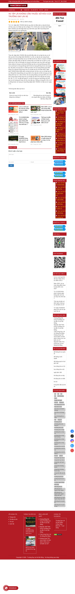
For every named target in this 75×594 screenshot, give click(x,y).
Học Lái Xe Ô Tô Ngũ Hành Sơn (60, 193)
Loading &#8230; (60, 36)
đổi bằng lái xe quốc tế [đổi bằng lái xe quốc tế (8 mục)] (60, 501)
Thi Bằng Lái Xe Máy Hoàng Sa (60, 150)
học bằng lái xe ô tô (59, 366)
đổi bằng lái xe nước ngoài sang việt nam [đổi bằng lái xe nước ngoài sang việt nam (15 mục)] (60, 498)
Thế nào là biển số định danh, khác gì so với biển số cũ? (41, 120)
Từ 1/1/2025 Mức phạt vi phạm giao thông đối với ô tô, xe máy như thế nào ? (18, 120)
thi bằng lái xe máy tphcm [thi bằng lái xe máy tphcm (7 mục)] (59, 443)
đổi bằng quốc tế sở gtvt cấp (59, 362)
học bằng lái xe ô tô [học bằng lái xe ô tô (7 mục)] (59, 404)
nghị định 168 (58, 372)
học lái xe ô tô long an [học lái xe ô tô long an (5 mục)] (59, 413)
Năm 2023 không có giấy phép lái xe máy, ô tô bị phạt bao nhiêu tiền (41, 139)
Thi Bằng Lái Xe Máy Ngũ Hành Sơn (60, 123)
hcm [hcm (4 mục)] (56, 398)
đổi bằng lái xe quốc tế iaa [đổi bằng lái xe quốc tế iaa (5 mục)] (60, 505)
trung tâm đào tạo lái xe (18, 88)
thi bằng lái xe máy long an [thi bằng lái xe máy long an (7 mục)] (59, 439)
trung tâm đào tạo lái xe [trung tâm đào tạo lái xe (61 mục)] (60, 473)
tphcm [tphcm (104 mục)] (60, 455)
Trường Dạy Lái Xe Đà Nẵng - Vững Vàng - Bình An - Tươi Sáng (60, 524)
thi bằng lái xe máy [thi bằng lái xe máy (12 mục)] (59, 429)
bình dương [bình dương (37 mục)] (60, 396)
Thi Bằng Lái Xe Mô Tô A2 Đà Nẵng (59, 321)
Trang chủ (26, 10)
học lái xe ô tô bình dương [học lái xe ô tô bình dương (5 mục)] (59, 409)
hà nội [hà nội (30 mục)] (56, 402)
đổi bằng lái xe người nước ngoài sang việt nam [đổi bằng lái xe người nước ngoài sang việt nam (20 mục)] (59, 494)
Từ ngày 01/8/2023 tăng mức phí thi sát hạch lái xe (18, 139)
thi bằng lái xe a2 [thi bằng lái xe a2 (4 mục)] (59, 427)
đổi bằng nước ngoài (58, 357)
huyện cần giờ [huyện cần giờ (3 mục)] (58, 400)
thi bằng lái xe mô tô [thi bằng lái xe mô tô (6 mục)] (60, 446)
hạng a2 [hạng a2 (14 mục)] (61, 402)
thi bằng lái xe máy (59, 375)
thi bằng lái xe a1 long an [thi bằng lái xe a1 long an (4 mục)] (59, 424)
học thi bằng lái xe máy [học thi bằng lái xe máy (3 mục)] (59, 416)
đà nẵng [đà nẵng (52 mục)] (57, 484)
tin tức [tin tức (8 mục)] (56, 455)
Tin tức (41, 10)
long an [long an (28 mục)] (60, 419)
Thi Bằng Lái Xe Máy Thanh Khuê (60, 112)
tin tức (55, 381)
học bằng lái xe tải (59, 369)
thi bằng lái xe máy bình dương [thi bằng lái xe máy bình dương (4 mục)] (59, 436)
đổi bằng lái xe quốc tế (59, 352)
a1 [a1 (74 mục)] (55, 394)
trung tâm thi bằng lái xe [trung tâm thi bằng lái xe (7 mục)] (59, 466)
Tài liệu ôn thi (34, 10)
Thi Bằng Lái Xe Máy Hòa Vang (60, 144)
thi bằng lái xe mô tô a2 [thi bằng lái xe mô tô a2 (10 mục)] (60, 449)
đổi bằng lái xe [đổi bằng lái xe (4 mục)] (58, 486)
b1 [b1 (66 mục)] (61, 394)
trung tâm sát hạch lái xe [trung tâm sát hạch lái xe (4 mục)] (59, 462)
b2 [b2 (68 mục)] (55, 396)
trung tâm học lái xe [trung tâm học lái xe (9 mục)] (59, 460)
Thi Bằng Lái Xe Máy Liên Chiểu (60, 129)
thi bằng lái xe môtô (59, 378)
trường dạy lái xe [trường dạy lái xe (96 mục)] (59, 476)
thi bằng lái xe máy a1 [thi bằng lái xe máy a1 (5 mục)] (59, 432)
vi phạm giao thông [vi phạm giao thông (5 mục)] (59, 482)
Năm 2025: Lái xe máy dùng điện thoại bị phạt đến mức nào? (41, 109)
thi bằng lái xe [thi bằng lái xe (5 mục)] (58, 421)
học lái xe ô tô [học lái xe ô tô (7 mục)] (58, 406)
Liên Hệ (46, 10)
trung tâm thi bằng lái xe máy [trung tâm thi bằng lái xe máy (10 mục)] (59, 470)
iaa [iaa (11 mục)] (55, 419)
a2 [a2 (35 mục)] (58, 394)
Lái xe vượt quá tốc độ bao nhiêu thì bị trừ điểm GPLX (18, 109)
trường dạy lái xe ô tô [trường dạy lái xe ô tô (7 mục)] (59, 479)
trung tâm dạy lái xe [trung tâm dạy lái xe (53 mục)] (59, 457)
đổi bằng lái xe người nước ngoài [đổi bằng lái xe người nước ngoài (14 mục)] (59, 489)
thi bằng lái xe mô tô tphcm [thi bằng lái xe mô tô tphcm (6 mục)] (60, 452)
